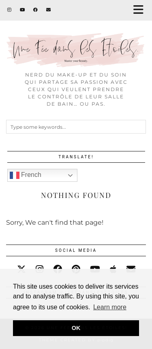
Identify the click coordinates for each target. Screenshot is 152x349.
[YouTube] (22, 10)
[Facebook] (35, 10)
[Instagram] (9, 10)
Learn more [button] (109, 307)
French (25, 175)
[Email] (48, 10)
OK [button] (76, 328)
